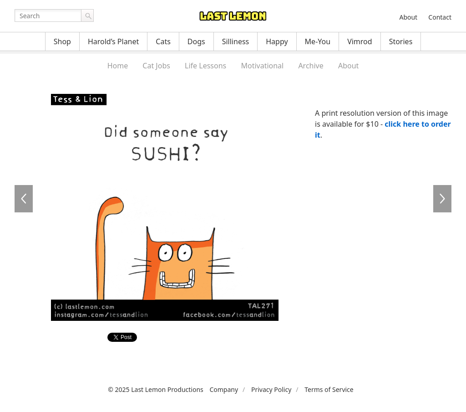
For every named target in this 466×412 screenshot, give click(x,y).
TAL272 (442, 198)
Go (87, 15)
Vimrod (359, 41)
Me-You (318, 41)
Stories (401, 41)
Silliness (235, 41)
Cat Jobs (156, 66)
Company (223, 389)
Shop (62, 41)
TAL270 (24, 198)
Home (117, 66)
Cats (163, 41)
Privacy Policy (271, 389)
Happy (277, 41)
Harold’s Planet (113, 41)
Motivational (262, 66)
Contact (439, 17)
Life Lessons (205, 66)
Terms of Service (329, 389)
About (408, 17)
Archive (310, 66)
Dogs (196, 41)
